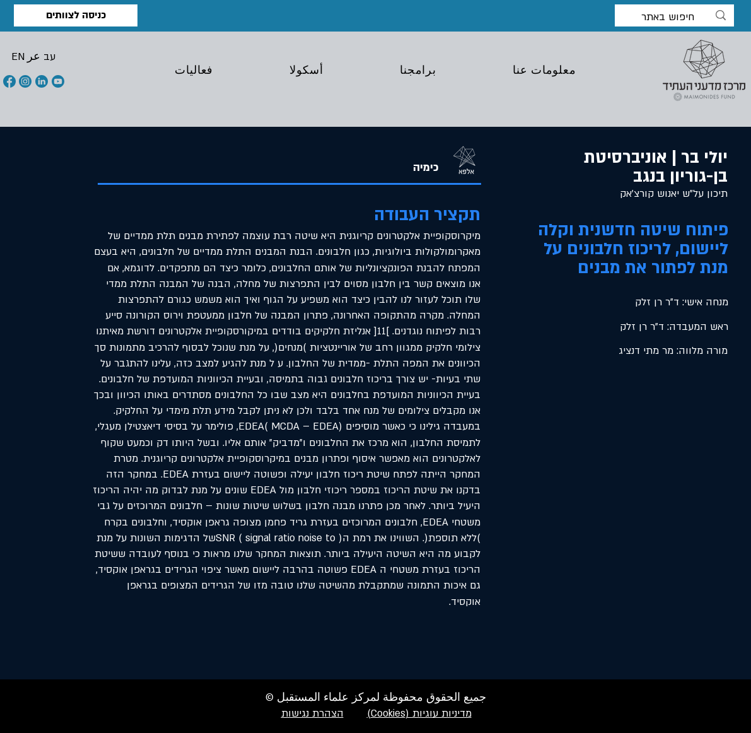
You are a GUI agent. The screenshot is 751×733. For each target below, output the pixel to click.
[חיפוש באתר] (675, 17)
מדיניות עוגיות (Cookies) (419, 713)
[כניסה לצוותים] (75, 15)
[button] (18, 56)
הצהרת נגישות (312, 713)
